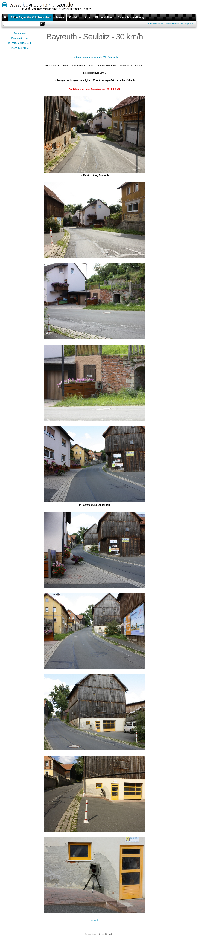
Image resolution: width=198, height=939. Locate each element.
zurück (94, 920)
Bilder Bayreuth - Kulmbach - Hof (31, 17)
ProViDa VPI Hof (20, 48)
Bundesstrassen (20, 38)
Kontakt (73, 17)
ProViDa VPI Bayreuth (20, 43)
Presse (60, 17)
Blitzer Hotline (103, 17)
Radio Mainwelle (155, 23)
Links (87, 17)
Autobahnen (20, 33)
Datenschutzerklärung (130, 17)
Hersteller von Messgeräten (180, 23)
